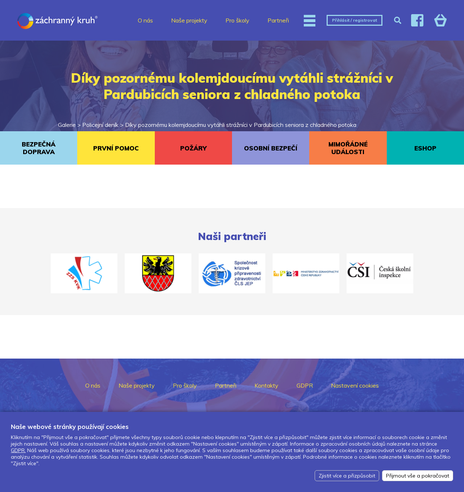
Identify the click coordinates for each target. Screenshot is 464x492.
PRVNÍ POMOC (116, 148)
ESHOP (425, 148)
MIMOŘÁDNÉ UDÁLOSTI (348, 148)
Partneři (278, 20)
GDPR (305, 385)
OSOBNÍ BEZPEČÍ (270, 148)
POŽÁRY (193, 148)
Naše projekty (189, 20)
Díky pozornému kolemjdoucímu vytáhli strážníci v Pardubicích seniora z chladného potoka (240, 124)
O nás (145, 20)
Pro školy (237, 20)
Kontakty (266, 385)
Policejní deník (100, 124)
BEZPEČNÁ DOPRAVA (38, 148)
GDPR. (18, 450)
